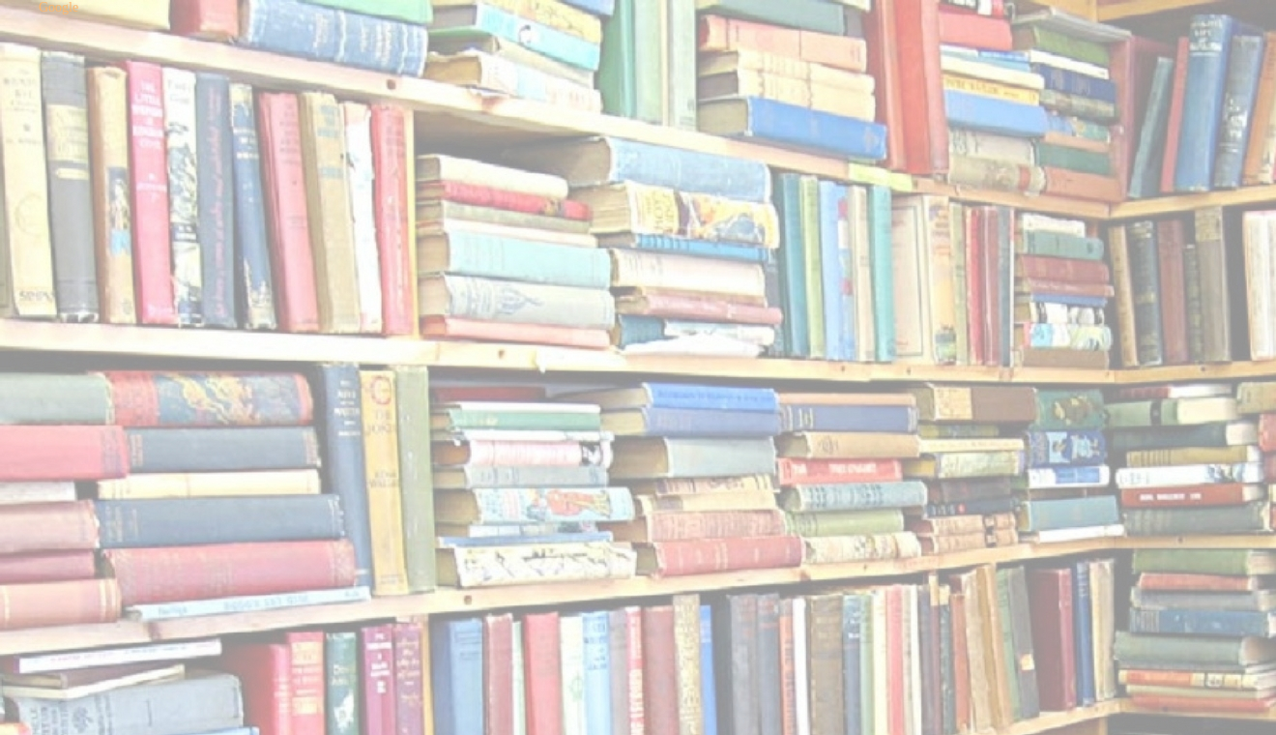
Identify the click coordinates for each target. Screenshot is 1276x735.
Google (58, 7)
